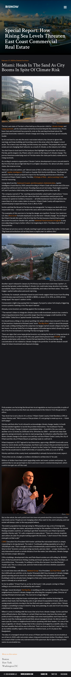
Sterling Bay (26, 590)
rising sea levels (7, 129)
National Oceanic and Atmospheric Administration (36, 183)
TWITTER (54, 674)
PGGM (57, 337)
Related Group (32, 570)
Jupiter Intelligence (14, 172)
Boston (5, 659)
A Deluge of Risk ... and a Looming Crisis (48, 177)
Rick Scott (13, 215)
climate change (57, 126)
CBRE (4, 541)
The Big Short (43, 323)
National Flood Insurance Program (48, 220)
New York (7, 662)
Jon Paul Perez (55, 570)
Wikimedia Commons (62, 123)
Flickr (67, 514)
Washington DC (10, 666)
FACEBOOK (64, 674)
